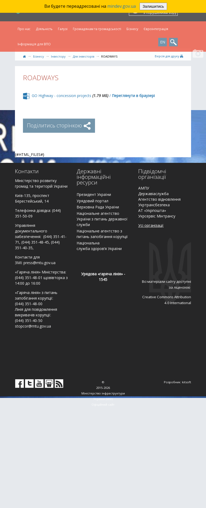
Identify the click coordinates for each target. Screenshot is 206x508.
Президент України (94, 194)
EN (162, 42)
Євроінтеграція (156, 29)
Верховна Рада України (98, 206)
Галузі (63, 29)
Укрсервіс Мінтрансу (156, 216)
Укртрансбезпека (154, 204)
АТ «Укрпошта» (152, 210)
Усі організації (151, 225)
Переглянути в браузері (133, 95)
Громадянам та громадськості (97, 29)
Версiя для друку (169, 56)
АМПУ (143, 188)
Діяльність (44, 29)
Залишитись (153, 6)
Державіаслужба (153, 193)
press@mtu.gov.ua (39, 262)
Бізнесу (132, 29)
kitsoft (186, 382)
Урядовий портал (92, 200)
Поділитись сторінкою (59, 125)
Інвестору (58, 56)
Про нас (24, 29)
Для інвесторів (83, 56)
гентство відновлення (161, 199)
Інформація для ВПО (34, 44)
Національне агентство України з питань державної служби (102, 219)
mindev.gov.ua (121, 6)
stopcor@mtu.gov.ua (33, 326)
